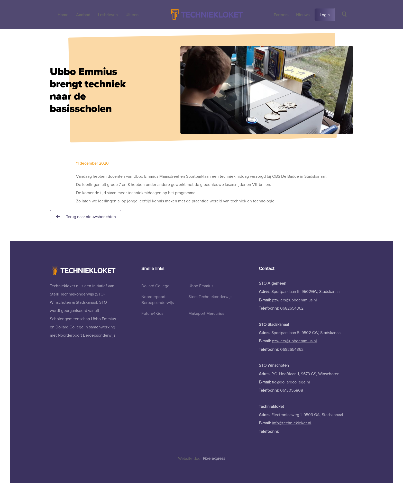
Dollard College (155, 286)
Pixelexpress (214, 458)
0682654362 (292, 308)
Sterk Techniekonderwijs (210, 296)
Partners (281, 14)
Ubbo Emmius (200, 286)
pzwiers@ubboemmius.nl (294, 300)
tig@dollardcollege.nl (291, 382)
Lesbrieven (108, 14)
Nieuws (302, 14)
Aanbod (83, 14)
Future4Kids (152, 313)
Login (325, 14)
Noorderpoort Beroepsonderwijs (157, 299)
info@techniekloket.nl (291, 423)
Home (63, 14)
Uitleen (132, 14)
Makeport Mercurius (206, 313)
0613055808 (291, 390)
